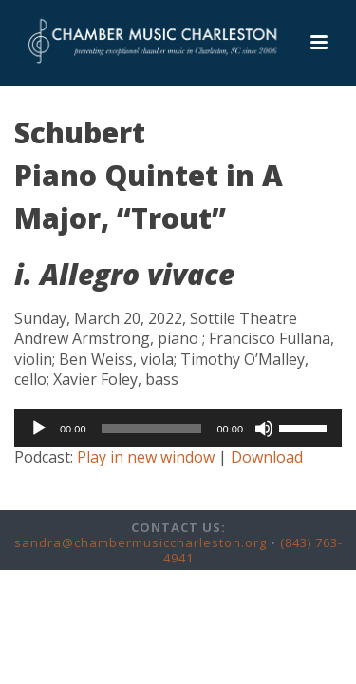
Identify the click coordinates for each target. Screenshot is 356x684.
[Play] (38, 428)
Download (267, 456)
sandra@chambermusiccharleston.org (140, 542)
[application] (178, 428)
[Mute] (263, 428)
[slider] (152, 428)
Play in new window (146, 456)
